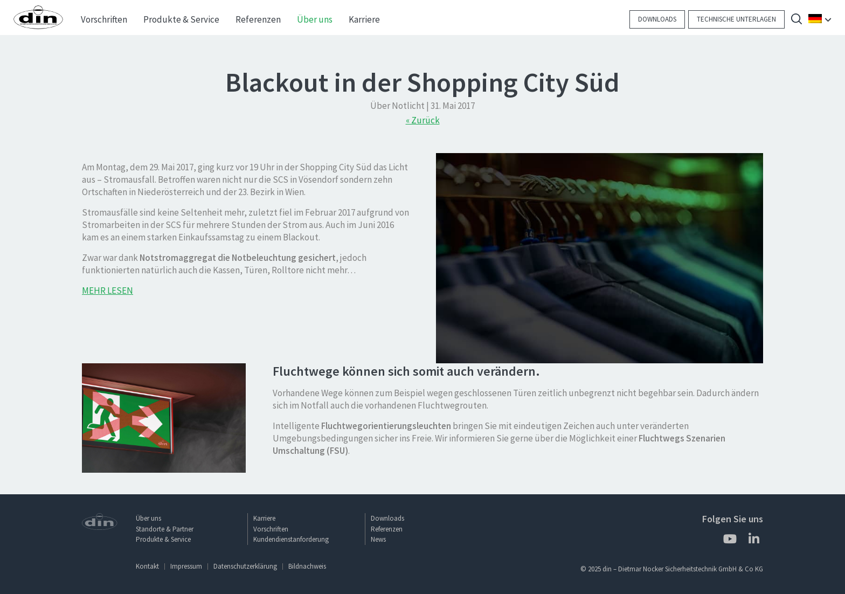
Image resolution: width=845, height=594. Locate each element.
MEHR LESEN (107, 290)
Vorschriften (270, 529)
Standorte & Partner (164, 529)
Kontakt (147, 566)
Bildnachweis (307, 566)
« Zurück (423, 120)
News (378, 539)
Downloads (657, 19)
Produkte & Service (163, 539)
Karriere (264, 518)
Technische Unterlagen (736, 19)
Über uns (148, 518)
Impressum (186, 566)
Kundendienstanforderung (291, 539)
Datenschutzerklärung (245, 566)
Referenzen (387, 529)
